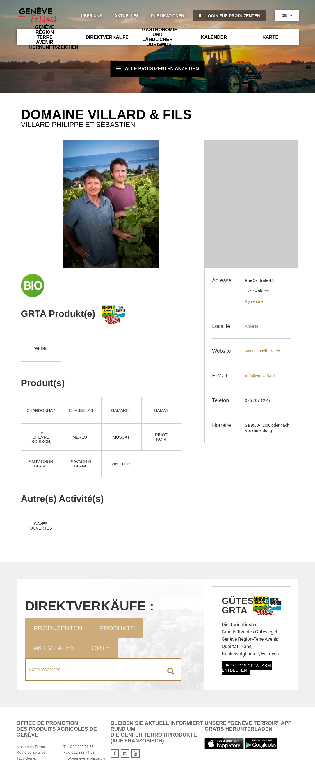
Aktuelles (126, 15)
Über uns (91, 15)
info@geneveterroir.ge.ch (84, 758)
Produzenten (58, 628)
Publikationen (167, 15)
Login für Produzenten (229, 15)
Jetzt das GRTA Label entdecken (247, 668)
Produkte (117, 628)
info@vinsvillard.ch (263, 375)
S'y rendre (254, 301)
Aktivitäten (54, 648)
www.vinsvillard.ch (262, 351)
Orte (100, 648)
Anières (252, 326)
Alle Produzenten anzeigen (157, 68)
